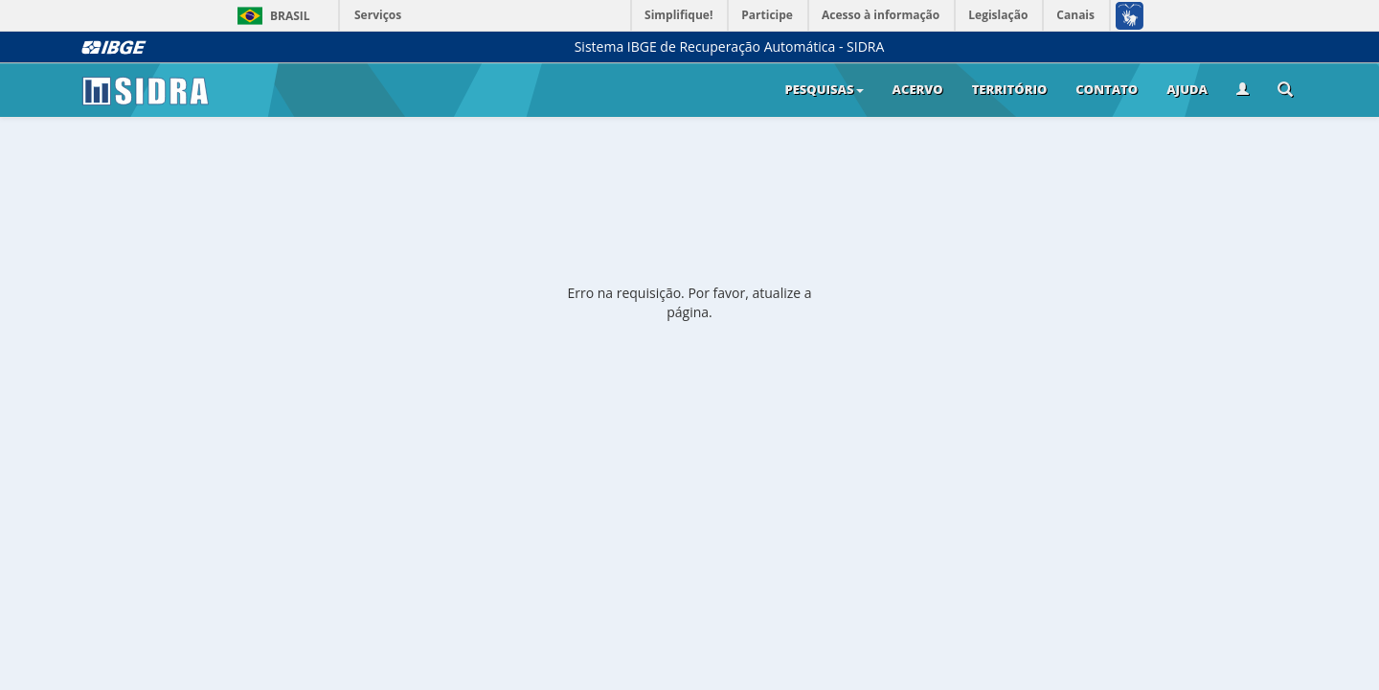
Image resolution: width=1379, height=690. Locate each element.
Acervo (918, 89)
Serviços (377, 15)
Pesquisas (823, 89)
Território (1010, 89)
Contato (1106, 89)
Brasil (270, 16)
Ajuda (1187, 89)
